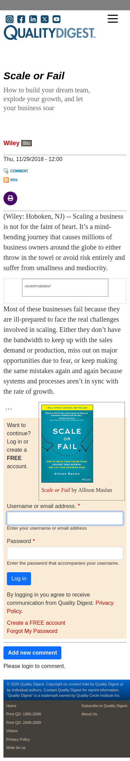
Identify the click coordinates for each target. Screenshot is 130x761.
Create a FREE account (36, 623)
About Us (89, 714)
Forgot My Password (32, 631)
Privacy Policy (18, 739)
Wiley (11, 143)
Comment (19, 171)
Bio (26, 143)
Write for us (16, 748)
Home (11, 706)
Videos (12, 731)
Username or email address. (41, 506)
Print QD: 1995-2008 (23, 714)
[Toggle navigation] (114, 19)
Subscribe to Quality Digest (104, 706)
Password (19, 541)
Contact (50, 690)
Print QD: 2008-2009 (23, 722)
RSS (14, 180)
